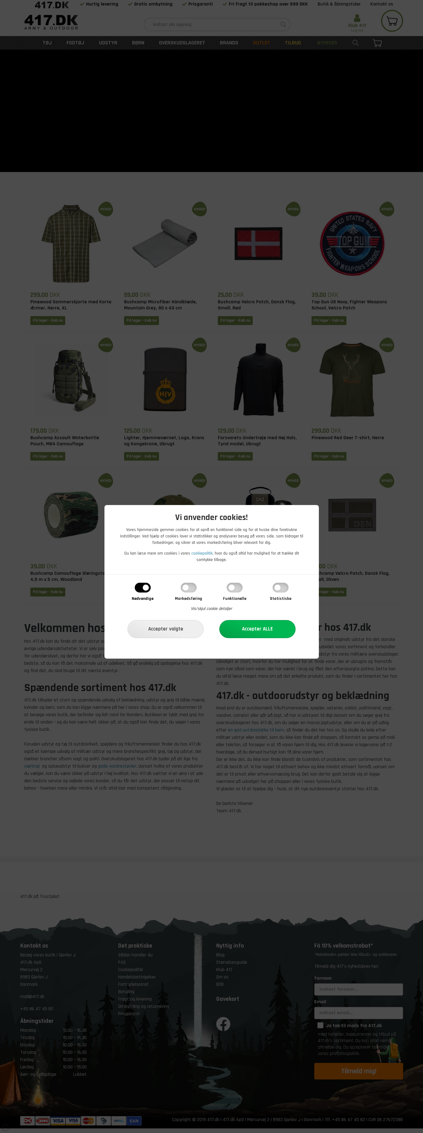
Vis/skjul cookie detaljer (211, 608)
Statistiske (280, 598)
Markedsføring (188, 598)
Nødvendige (142, 598)
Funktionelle (234, 598)
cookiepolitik (202, 553)
